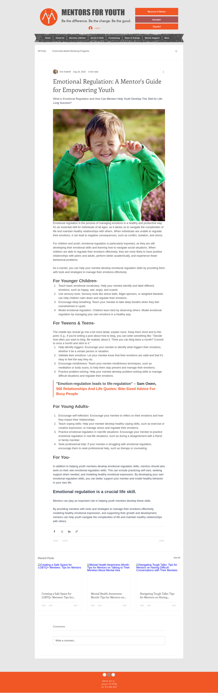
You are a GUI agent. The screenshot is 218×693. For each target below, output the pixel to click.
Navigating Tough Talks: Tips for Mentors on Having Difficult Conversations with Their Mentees (157, 595)
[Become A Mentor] (156, 11)
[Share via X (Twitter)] (61, 531)
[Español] (156, 26)
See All (176, 557)
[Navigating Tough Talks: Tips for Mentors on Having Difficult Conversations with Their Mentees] (158, 575)
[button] (176, 51)
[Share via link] (76, 531)
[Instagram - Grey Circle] (104, 675)
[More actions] (163, 72)
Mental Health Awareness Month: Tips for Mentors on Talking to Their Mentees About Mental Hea (107, 595)
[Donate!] (156, 19)
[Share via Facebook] (54, 531)
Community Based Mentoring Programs (70, 51)
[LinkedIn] (109, 675)
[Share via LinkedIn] (69, 531)
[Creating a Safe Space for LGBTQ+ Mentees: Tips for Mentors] (60, 575)
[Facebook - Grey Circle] (113, 675)
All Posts (42, 51)
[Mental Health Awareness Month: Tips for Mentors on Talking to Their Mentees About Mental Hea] (109, 575)
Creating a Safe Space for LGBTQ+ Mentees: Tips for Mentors (57, 595)
